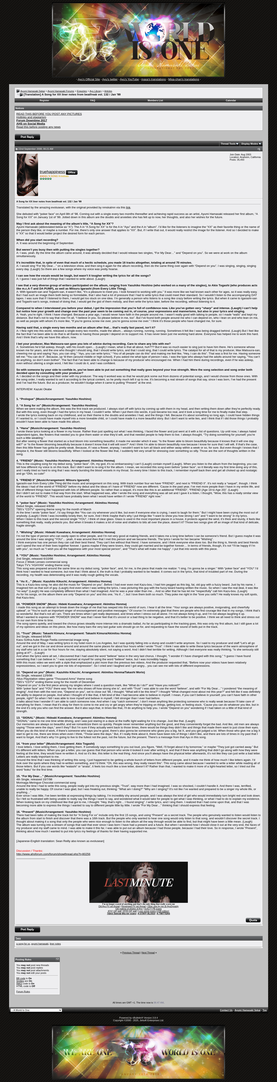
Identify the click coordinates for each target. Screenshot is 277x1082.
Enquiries (82, 91)
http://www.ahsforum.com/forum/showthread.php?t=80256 (53, 854)
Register (44, 100)
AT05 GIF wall (130, 911)
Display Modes (249, 143)
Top (265, 1010)
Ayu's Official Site (89, 79)
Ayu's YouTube (129, 79)
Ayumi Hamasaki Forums (61, 91)
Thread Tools (228, 143)
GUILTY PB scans (152, 909)
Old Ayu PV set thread (109, 906)
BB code (21, 978)
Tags (18, 938)
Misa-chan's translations (183, 79)
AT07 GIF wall (114, 911)
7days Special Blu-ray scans (121, 913)
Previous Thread (131, 952)
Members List (155, 100)
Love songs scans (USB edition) (153, 911)
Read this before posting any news (38, 127)
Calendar (231, 100)
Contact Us (226, 1010)
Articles (108, 91)
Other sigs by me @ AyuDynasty (163, 906)
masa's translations (153, 79)
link (128, 207)
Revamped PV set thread (133, 906)
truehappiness (52, 171)
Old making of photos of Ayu (128, 909)
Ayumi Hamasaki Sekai (32, 91)
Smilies (20, 981)
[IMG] (19, 983)
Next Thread (148, 952)
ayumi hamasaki (39, 943)
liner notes (55, 943)
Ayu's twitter (110, 79)
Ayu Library (95, 91)
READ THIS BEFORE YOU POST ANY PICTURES (49, 114)
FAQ (92, 100)
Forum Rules (23, 991)
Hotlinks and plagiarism (31, 117)
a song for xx (23, 943)
